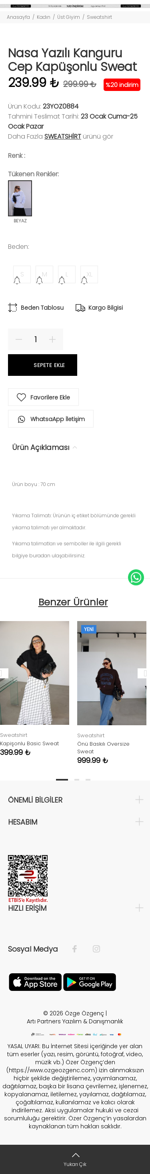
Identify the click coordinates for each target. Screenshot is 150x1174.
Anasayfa (18, 17)
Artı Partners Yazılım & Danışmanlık (75, 1021)
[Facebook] (78, 949)
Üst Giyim (68, 17)
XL (89, 274)
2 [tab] (76, 780)
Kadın (43, 17)
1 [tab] (62, 780)
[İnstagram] (92, 949)
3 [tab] (88, 780)
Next (142, 673)
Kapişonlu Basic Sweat (29, 743)
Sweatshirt (99, 17)
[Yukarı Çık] (75, 1159)
